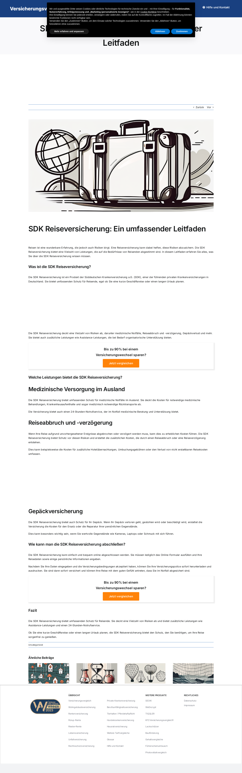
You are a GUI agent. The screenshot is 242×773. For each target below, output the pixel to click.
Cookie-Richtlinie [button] (148, 12)
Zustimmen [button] (182, 31)
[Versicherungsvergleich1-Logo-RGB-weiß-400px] (41, 6)
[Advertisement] (121, 77)
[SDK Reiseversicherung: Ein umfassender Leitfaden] (121, 165)
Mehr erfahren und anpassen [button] (69, 31)
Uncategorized (35, 645)
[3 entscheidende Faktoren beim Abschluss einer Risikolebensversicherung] (97, 664)
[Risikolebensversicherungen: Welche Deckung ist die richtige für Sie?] (48, 664)
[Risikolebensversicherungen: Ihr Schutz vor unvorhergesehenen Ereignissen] (193, 664)
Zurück (200, 107)
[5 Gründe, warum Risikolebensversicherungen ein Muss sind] (145, 664)
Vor (209, 107)
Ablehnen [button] (160, 31)
